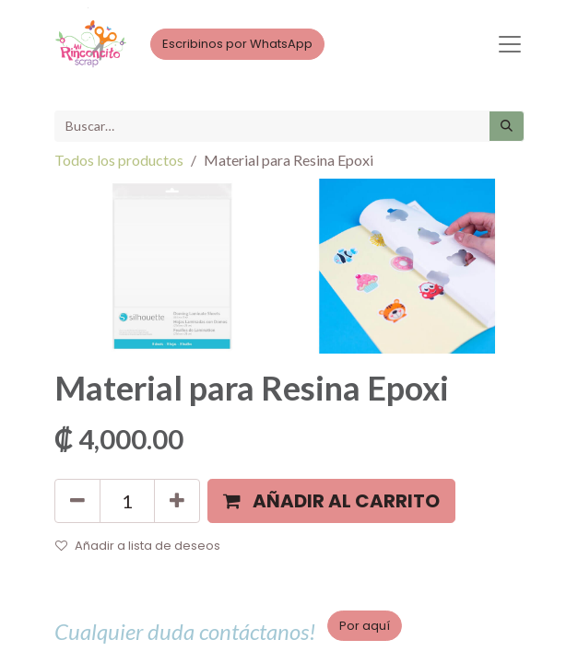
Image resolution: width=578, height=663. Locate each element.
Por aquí (364, 625)
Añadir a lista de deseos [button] (137, 545)
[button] (331, 501)
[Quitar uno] (77, 501)
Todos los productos (118, 160)
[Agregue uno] (177, 501)
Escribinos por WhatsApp (237, 43)
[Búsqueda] (507, 126)
